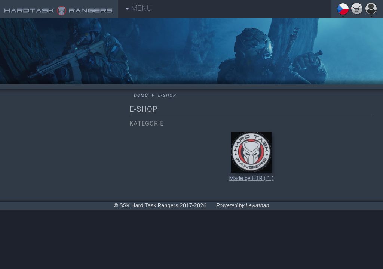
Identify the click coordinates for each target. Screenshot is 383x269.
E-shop (167, 95)
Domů (141, 95)
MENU (139, 8)
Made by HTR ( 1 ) (251, 178)
